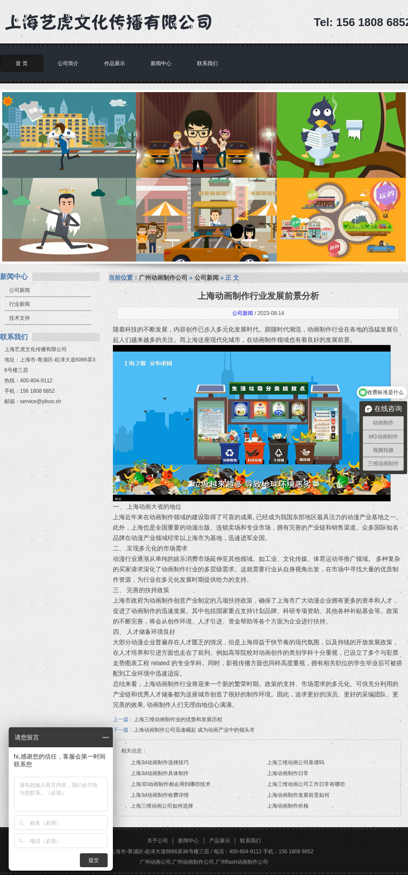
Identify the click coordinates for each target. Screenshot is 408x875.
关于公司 (157, 841)
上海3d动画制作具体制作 (159, 773)
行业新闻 (19, 304)
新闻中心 (161, 63)
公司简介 (68, 63)
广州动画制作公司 (163, 277)
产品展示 (219, 841)
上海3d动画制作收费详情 (159, 795)
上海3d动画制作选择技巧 (159, 762)
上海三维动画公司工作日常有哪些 (306, 784)
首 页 (21, 63)
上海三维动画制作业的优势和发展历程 (178, 719)
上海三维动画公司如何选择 (162, 806)
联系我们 (207, 63)
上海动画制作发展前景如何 (298, 795)
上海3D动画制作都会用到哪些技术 (170, 784)
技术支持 (19, 318)
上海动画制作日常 (288, 773)
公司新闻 (19, 290)
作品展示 (114, 63)
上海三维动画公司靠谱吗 (295, 762)
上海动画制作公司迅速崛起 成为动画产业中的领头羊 (194, 730)
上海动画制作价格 (288, 806)
